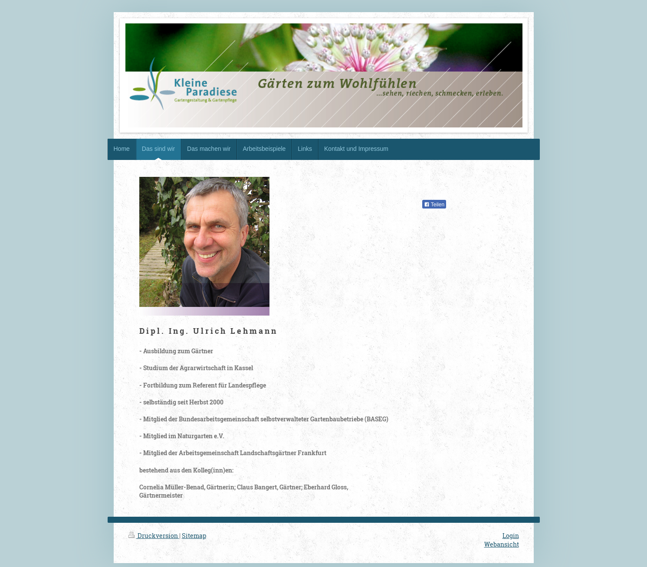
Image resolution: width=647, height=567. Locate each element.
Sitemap (194, 535)
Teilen (434, 205)
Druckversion (153, 535)
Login (510, 535)
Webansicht (501, 544)
